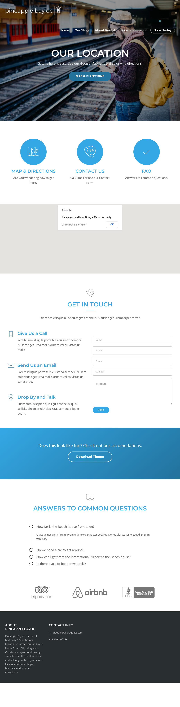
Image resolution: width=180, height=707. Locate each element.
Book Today (163, 30)
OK (112, 224)
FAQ (146, 171)
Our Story (82, 30)
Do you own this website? (74, 225)
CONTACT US (90, 171)
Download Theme (90, 456)
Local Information (134, 30)
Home (64, 30)
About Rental (105, 30)
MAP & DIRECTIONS (90, 76)
